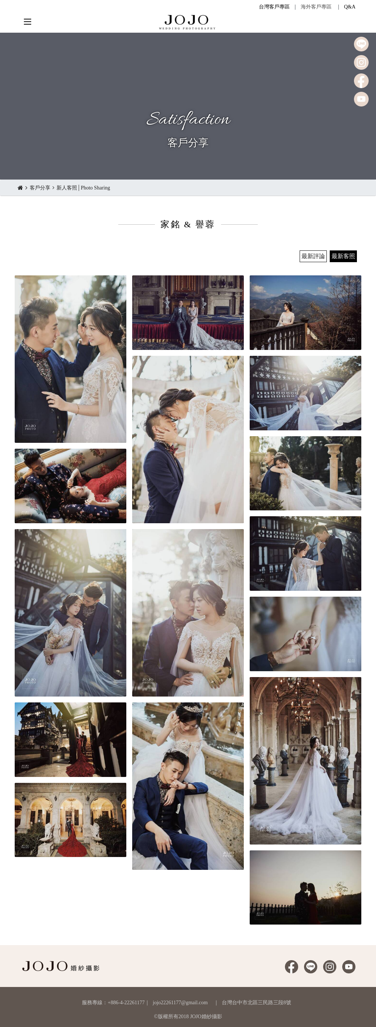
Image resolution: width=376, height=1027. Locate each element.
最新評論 (313, 256)
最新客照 (343, 256)
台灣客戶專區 (274, 7)
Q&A (349, 7)
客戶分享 (40, 188)
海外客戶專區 (316, 7)
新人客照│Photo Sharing (83, 188)
